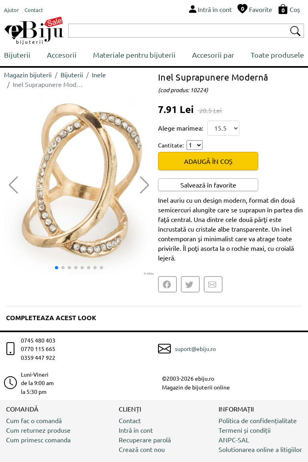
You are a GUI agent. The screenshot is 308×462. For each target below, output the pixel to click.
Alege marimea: (180, 128)
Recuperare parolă (145, 440)
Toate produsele (277, 54)
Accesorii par (213, 54)
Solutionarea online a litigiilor (260, 449)
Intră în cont (136, 430)
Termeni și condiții (245, 430)
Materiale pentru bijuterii (134, 54)
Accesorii (62, 54)
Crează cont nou (142, 449)
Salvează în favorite (208, 185)
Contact (130, 420)
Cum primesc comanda (38, 440)
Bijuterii (17, 54)
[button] (144, 185)
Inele (99, 75)
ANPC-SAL (234, 440)
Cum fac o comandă (34, 420)
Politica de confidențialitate (258, 420)
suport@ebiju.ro (195, 348)
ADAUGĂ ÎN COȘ (208, 161)
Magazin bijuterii (28, 75)
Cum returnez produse (38, 430)
